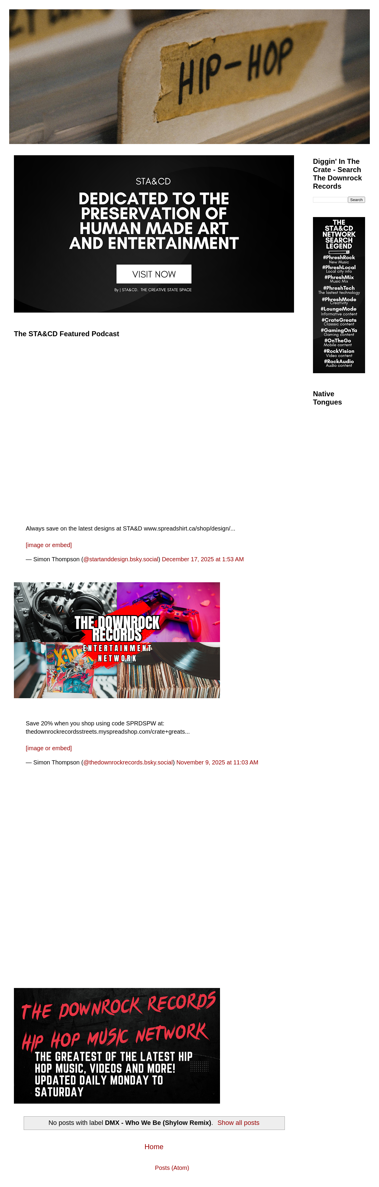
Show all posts (238, 1122)
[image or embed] (49, 545)
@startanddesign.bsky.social (120, 559)
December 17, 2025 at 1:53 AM (203, 559)
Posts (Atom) (172, 1168)
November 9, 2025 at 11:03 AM (217, 762)
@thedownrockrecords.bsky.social (128, 762)
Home (153, 1147)
